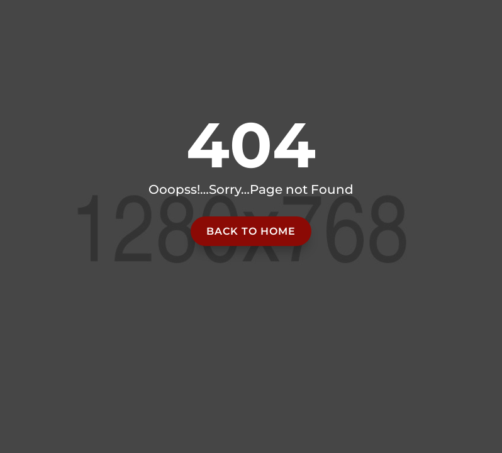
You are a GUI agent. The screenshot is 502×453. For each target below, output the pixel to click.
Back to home (251, 231)
